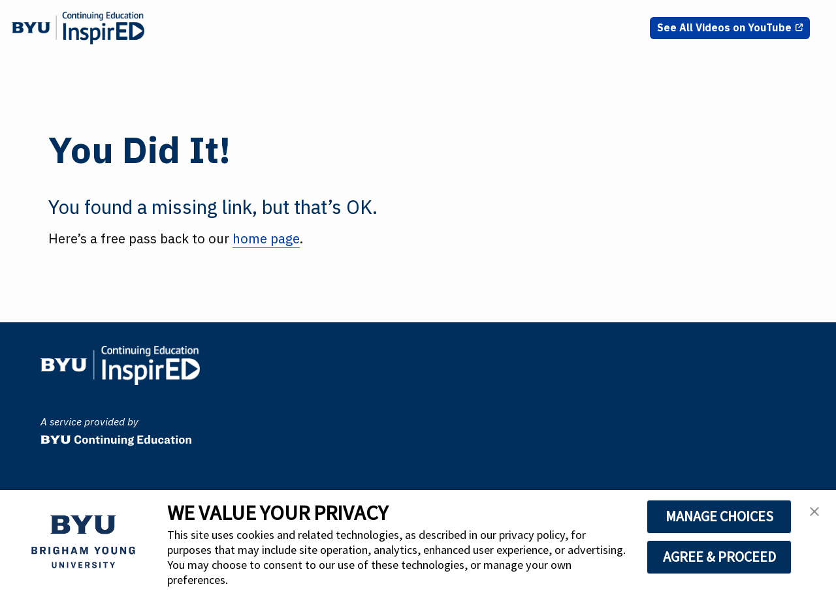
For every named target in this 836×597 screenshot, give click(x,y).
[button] (814, 515)
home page (266, 238)
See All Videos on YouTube (724, 27)
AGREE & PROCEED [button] (719, 556)
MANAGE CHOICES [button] (719, 516)
